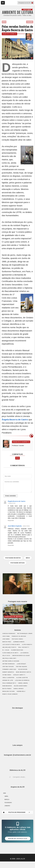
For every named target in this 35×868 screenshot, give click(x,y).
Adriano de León (7, 680)
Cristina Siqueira (21, 666)
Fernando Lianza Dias (9, 669)
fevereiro (8, 802)
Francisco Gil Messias (19, 636)
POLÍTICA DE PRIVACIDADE (16, 812)
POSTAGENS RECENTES (13, 558)
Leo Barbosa (24, 652)
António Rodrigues (8, 663)
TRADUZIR (29, 21)
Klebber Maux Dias (17, 650)
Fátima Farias (6, 674)
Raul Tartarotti (23, 647)
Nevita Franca (6, 688)
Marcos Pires (6, 641)
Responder (11, 520)
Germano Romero (19, 641)
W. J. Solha (5, 650)
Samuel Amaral (23, 683)
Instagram (27, 575)
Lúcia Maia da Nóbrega (22, 680)
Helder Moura (22, 669)
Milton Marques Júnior (24, 633)
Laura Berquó (21, 663)
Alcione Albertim (22, 677)
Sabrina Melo (21, 691)
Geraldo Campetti (19, 674)
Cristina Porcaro (8, 666)
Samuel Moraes (18, 688)
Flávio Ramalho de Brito (10, 652)
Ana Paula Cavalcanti (9, 658)
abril (6, 796)
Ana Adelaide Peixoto (9, 647)
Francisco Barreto (9, 34)
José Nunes (6, 639)
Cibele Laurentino (8, 677)
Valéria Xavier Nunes (20, 685)
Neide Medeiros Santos (23, 672)
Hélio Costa (6, 655)
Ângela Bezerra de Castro (15, 419)
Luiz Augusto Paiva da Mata (11, 644)
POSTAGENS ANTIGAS (17, 563)
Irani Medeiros (7, 685)
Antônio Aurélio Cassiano (10, 661)
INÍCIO (28, 558)
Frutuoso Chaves (17, 639)
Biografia (27, 581)
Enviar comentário (10, 495)
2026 (4, 793)
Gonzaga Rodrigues (8, 633)
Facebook (27, 578)
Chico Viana (6, 636)
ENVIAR (4, 21)
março (7, 799)
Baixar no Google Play (17, 838)
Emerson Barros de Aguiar (21, 655)
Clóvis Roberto (27, 644)
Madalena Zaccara (8, 691)
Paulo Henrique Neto (9, 683)
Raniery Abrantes (8, 672)
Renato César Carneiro (10, 694)
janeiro (7, 805)
